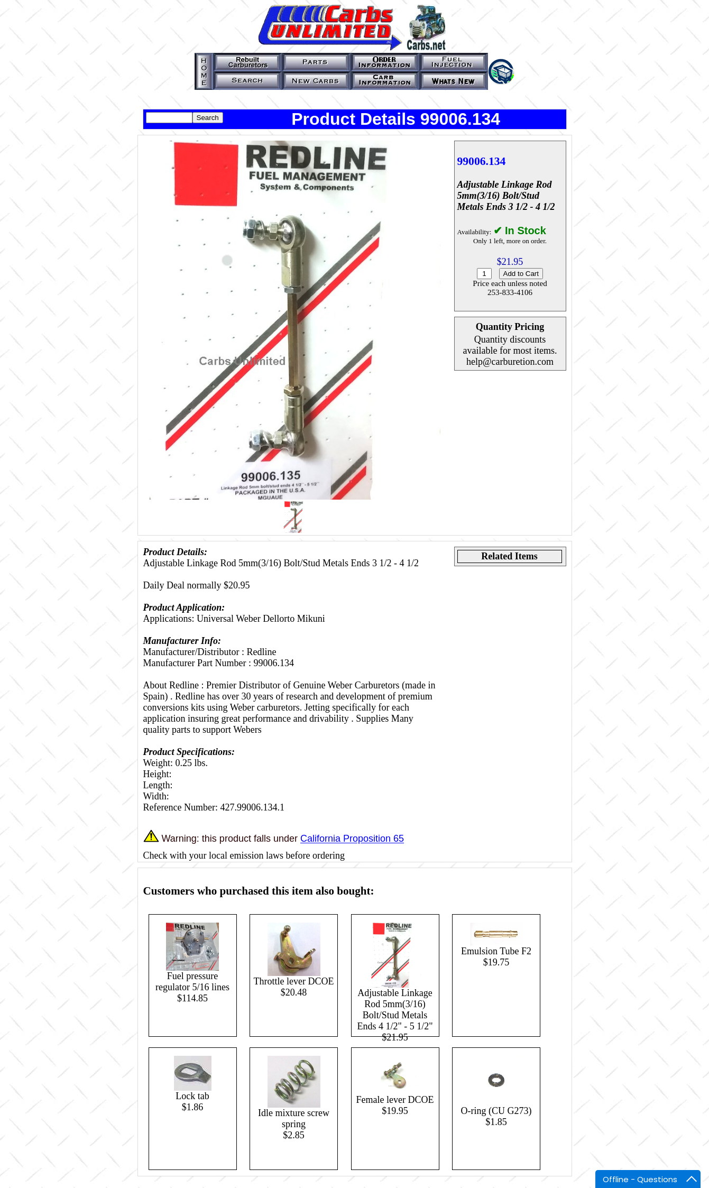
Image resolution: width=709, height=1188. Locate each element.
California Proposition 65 (352, 839)
